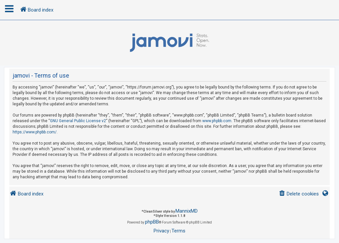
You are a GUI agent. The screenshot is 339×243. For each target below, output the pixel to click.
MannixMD (186, 211)
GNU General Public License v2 (78, 121)
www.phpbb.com (216, 121)
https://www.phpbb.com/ (35, 132)
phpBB (152, 222)
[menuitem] (298, 194)
